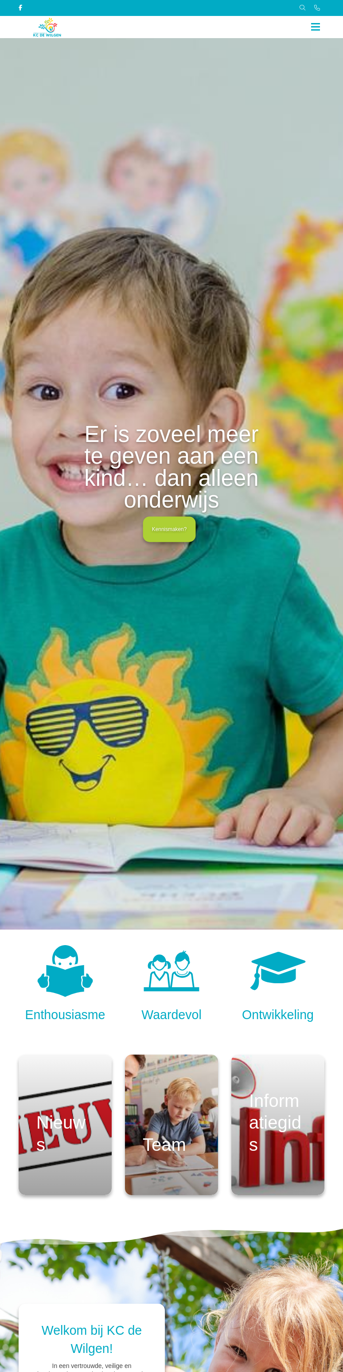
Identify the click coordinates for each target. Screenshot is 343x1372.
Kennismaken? (169, 529)
